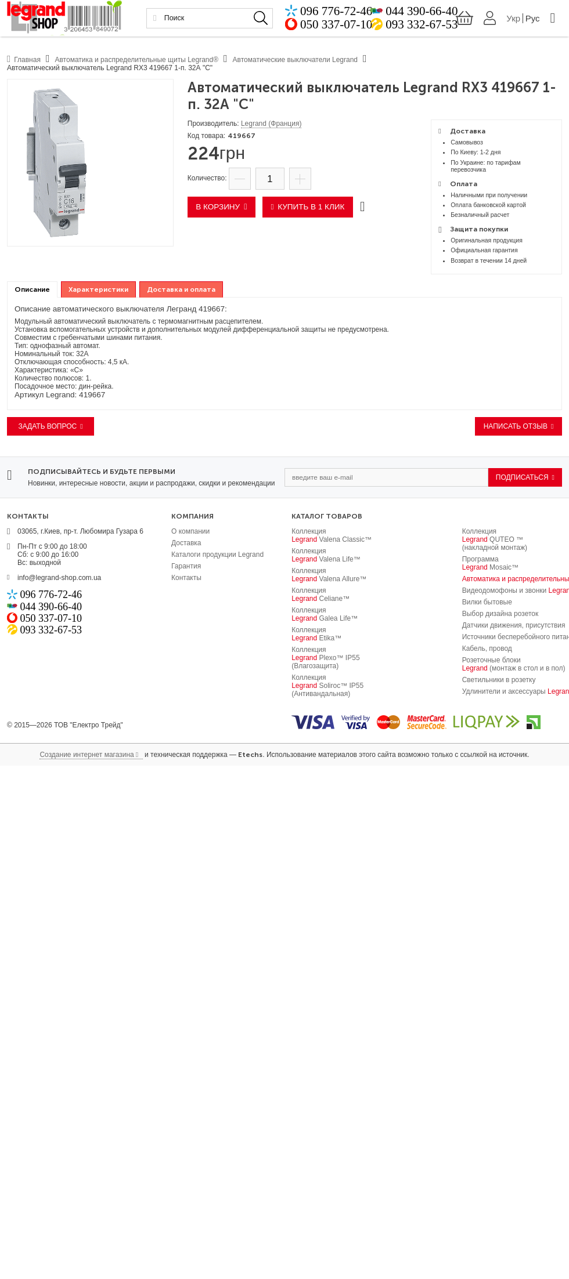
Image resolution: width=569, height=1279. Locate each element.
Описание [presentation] (32, 289)
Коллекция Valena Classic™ (331, 535)
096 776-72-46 (356, 13)
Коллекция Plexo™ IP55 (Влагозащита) (325, 658)
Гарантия (186, 566)
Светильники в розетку (499, 680)
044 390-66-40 (421, 13)
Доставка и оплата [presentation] (181, 289)
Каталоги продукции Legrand (217, 554)
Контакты (186, 578)
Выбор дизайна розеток (500, 614)
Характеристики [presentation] (98, 289)
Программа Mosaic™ (490, 563)
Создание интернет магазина (86, 755)
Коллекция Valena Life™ (326, 555)
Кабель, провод (487, 648)
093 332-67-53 (421, 29)
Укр (508, 21)
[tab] (32, 289)
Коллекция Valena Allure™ (328, 575)
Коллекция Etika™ (316, 634)
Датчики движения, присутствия (514, 625)
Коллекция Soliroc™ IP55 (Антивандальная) (327, 685)
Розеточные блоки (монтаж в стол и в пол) (514, 664)
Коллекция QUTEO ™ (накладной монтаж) (494, 539)
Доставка (186, 543)
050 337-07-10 (356, 29)
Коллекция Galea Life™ (324, 614)
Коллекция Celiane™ (320, 594)
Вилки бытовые (487, 602)
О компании (190, 531)
